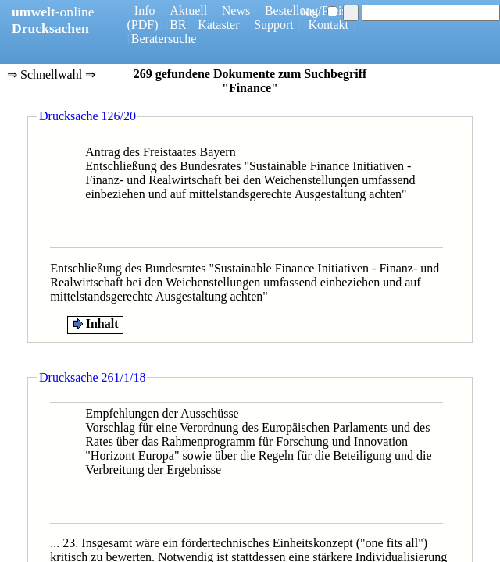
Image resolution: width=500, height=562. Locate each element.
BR (178, 24)
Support (274, 24)
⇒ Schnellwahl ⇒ (51, 76)
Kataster (218, 24)
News (236, 10)
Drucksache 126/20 (87, 116)
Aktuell (188, 10)
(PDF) (143, 24)
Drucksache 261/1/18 (92, 377)
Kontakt (328, 24)
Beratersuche (164, 38)
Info (145, 10)
